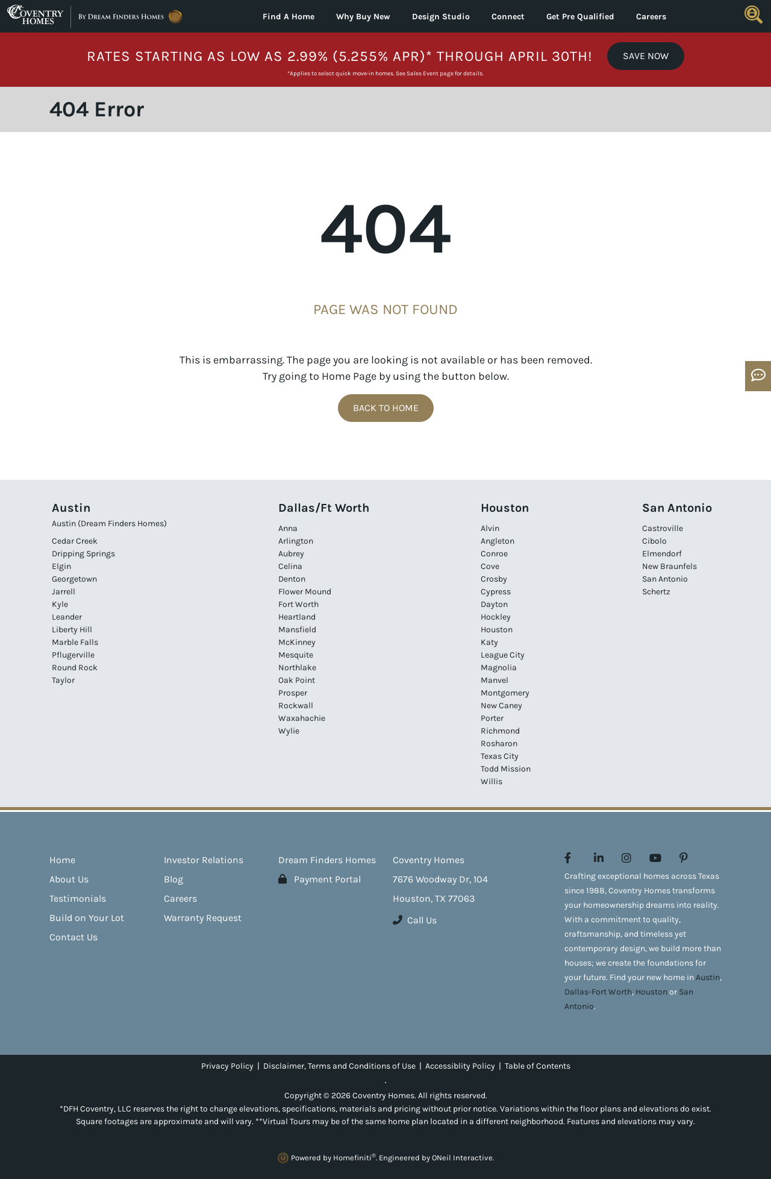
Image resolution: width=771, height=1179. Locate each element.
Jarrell (63, 591)
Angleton (497, 541)
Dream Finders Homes (327, 860)
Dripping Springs (83, 554)
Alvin (490, 528)
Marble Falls (75, 642)
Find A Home (288, 16)
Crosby (494, 579)
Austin (708, 977)
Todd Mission (506, 769)
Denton (291, 579)
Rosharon (499, 743)
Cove (490, 566)
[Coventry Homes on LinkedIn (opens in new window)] (599, 858)
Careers (651, 16)
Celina (290, 566)
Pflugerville (73, 655)
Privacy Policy (227, 1066)
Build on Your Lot (86, 917)
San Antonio (665, 579)
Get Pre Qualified (580, 16)
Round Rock (75, 667)
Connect (508, 16)
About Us (69, 879)
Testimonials (77, 898)
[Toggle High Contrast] (385, 1082)
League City (503, 655)
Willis (491, 781)
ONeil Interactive (462, 1157)
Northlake (297, 667)
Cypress (496, 591)
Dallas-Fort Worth (598, 992)
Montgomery (505, 693)
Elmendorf (662, 554)
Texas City (500, 756)
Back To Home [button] (386, 407)
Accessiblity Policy (460, 1066)
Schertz (656, 591)
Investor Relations (203, 860)
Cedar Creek (75, 541)
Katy (489, 642)
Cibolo (654, 541)
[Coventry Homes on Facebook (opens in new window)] (567, 858)
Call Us (415, 920)
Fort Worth (298, 604)
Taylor (63, 680)
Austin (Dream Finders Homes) (109, 523)
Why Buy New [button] (363, 16)
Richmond (500, 731)
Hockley (496, 617)
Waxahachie (301, 718)
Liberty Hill (72, 629)
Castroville (662, 528)
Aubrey (291, 554)
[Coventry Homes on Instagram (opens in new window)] (626, 858)
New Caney (501, 705)
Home (62, 860)
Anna (288, 528)
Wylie (288, 731)
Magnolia (499, 667)
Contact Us (73, 937)
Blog (173, 879)
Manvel (494, 680)
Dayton (494, 604)
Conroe (494, 554)
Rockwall (295, 705)
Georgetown (74, 579)
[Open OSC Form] (758, 376)
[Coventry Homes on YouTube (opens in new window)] (655, 858)
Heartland (297, 617)
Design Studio (441, 16)
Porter (492, 718)
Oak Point (296, 680)
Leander (67, 617)
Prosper (292, 693)
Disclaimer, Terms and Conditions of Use (339, 1066)
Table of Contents (537, 1066)
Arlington (295, 541)
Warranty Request (203, 917)
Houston (497, 629)
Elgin (61, 566)
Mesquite (295, 655)
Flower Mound (304, 591)
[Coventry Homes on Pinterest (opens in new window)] (683, 858)
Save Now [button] (646, 55)
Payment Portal (319, 879)
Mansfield (297, 629)
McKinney (297, 642)
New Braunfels (669, 566)
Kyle (60, 604)
